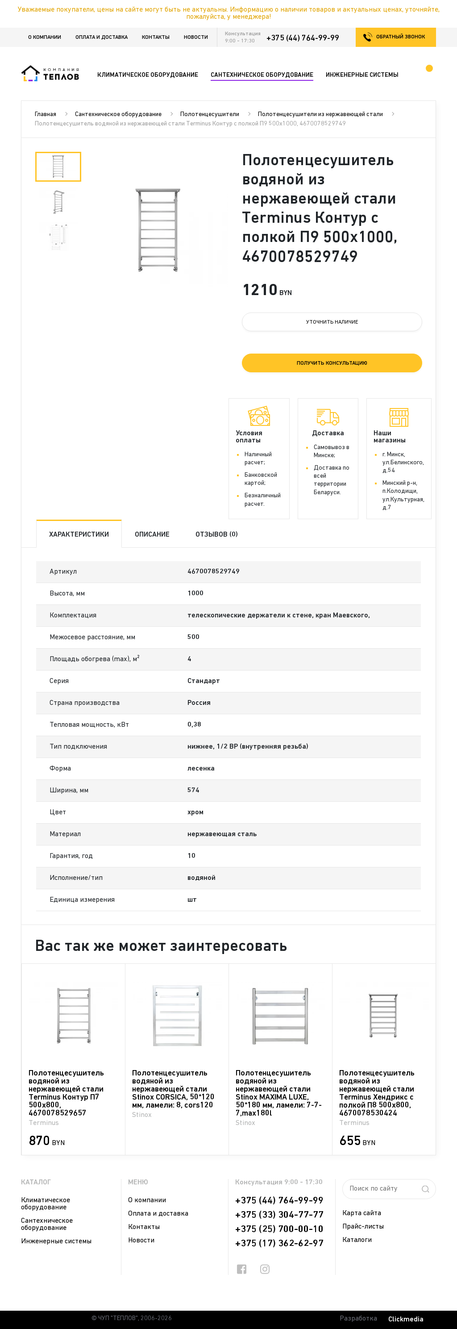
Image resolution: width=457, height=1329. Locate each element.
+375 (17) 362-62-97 (279, 1244)
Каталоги (357, 1240)
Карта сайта (361, 1213)
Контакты (156, 37)
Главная (45, 114)
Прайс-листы (363, 1226)
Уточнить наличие (332, 322)
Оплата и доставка (101, 37)
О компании (44, 37)
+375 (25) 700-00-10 (279, 1229)
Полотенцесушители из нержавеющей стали (320, 114)
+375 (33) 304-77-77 (279, 1215)
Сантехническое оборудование (118, 114)
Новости (196, 37)
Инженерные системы (56, 1241)
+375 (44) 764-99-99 (302, 38)
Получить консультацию (332, 363)
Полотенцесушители (209, 114)
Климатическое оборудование (45, 1204)
